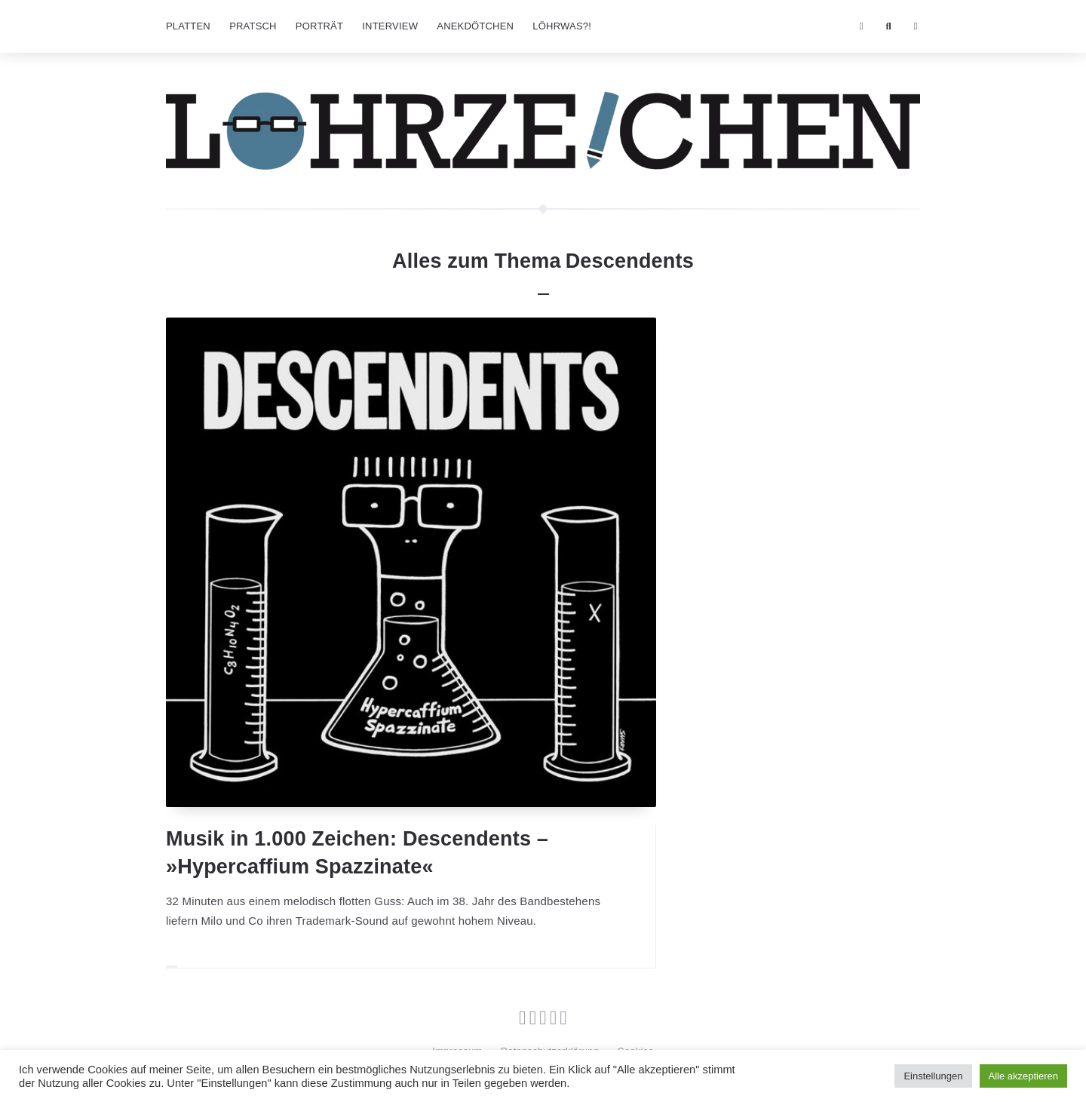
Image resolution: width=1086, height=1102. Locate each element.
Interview (390, 26)
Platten (188, 26)
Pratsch (253, 26)
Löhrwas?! (561, 26)
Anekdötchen (475, 26)
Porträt (319, 26)
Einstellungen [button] (932, 1076)
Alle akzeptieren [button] (1024, 1076)
